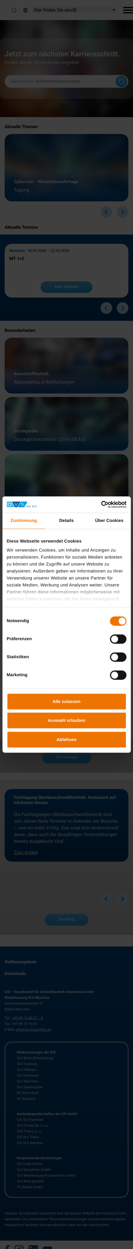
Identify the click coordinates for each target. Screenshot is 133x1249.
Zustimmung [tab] (23, 520)
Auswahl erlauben (66, 720)
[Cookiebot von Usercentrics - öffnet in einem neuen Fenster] (101, 504)
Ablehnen (66, 739)
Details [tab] (66, 520)
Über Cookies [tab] (109, 520)
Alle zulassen (66, 701)
